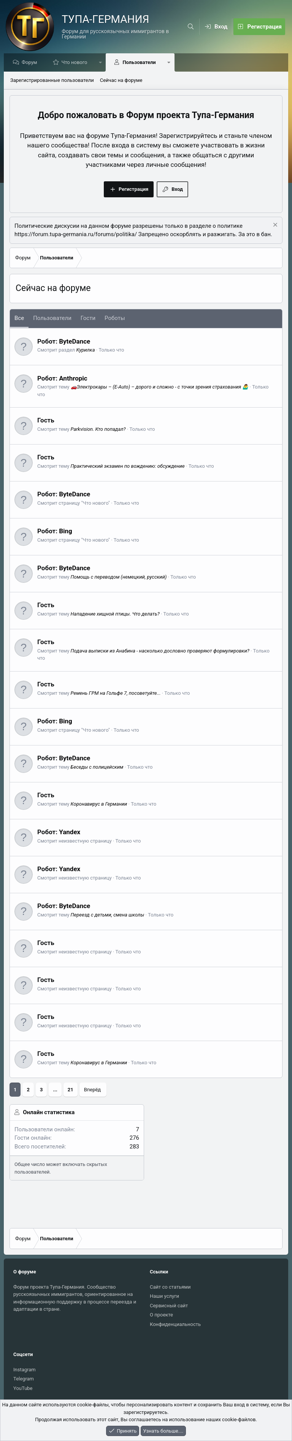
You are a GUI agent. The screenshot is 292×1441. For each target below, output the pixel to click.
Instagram (24, 1369)
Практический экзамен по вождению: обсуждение (128, 466)
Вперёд (92, 1090)
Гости (88, 318)
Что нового (76, 63)
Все (19, 318)
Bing (65, 531)
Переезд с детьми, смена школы (107, 915)
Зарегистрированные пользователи (52, 80)
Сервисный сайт (169, 1305)
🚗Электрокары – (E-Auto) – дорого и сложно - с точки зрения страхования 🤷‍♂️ (160, 387)
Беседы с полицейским (97, 767)
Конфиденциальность (175, 1324)
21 (70, 1090)
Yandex (69, 832)
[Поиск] (190, 26)
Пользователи (140, 63)
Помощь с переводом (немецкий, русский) (119, 577)
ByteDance (74, 341)
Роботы (115, 318)
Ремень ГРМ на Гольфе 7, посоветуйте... (116, 693)
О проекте (161, 1315)
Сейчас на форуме (121, 80)
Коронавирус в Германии (99, 804)
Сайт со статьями (170, 1287)
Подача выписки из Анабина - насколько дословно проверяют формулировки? (160, 651)
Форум (31, 63)
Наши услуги (164, 1296)
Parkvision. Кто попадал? (98, 429)
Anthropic (73, 378)
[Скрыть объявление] (274, 226)
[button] (102, 63)
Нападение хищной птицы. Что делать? (115, 614)
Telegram (23, 1379)
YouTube (23, 1388)
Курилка (85, 350)
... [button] (55, 1090)
